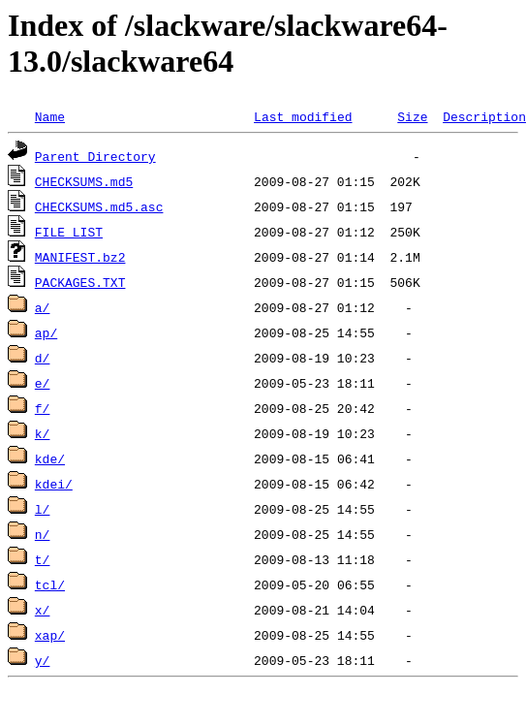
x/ (42, 609)
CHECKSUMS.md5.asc (99, 206)
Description (484, 116)
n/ (42, 534)
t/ (42, 559)
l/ (42, 509)
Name (50, 116)
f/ (42, 408)
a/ (42, 307)
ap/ (46, 332)
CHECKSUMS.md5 (84, 181)
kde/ (50, 458)
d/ (42, 357)
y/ (42, 660)
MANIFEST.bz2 (80, 257)
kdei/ (54, 483)
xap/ (50, 635)
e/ (42, 383)
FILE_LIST (69, 231)
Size (412, 116)
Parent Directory (95, 156)
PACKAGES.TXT (80, 282)
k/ (42, 433)
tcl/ (50, 584)
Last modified (303, 116)
